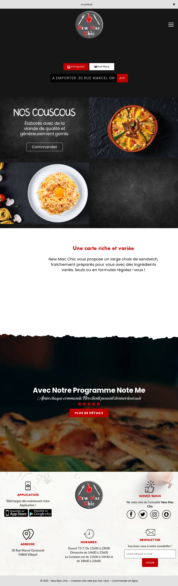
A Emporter (76, 66)
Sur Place (101, 66)
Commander (44, 147)
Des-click (103, 581)
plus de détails (89, 413)
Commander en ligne (125, 581)
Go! (122, 78)
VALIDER (150, 562)
